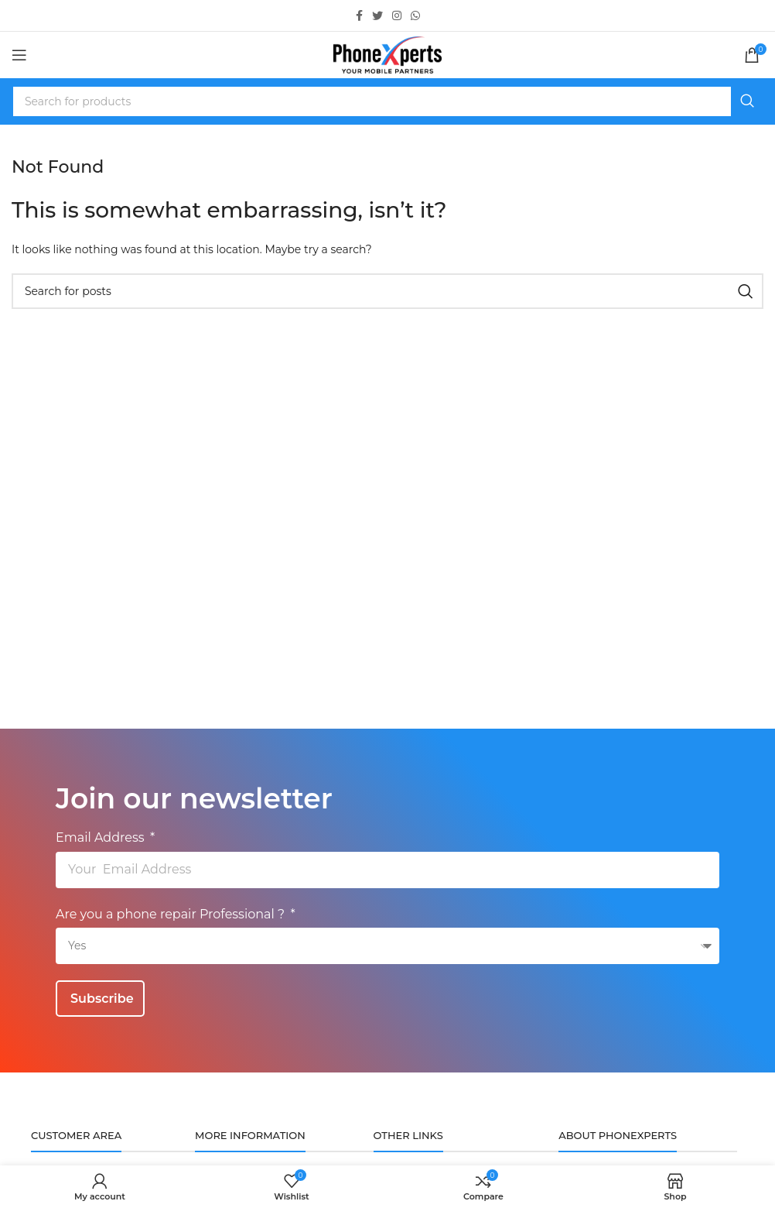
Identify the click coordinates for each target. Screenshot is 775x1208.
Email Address (102, 837)
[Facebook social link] (359, 15)
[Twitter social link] (377, 15)
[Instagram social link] (397, 15)
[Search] (387, 101)
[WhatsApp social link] (415, 15)
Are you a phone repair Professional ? (172, 914)
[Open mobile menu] (19, 54)
